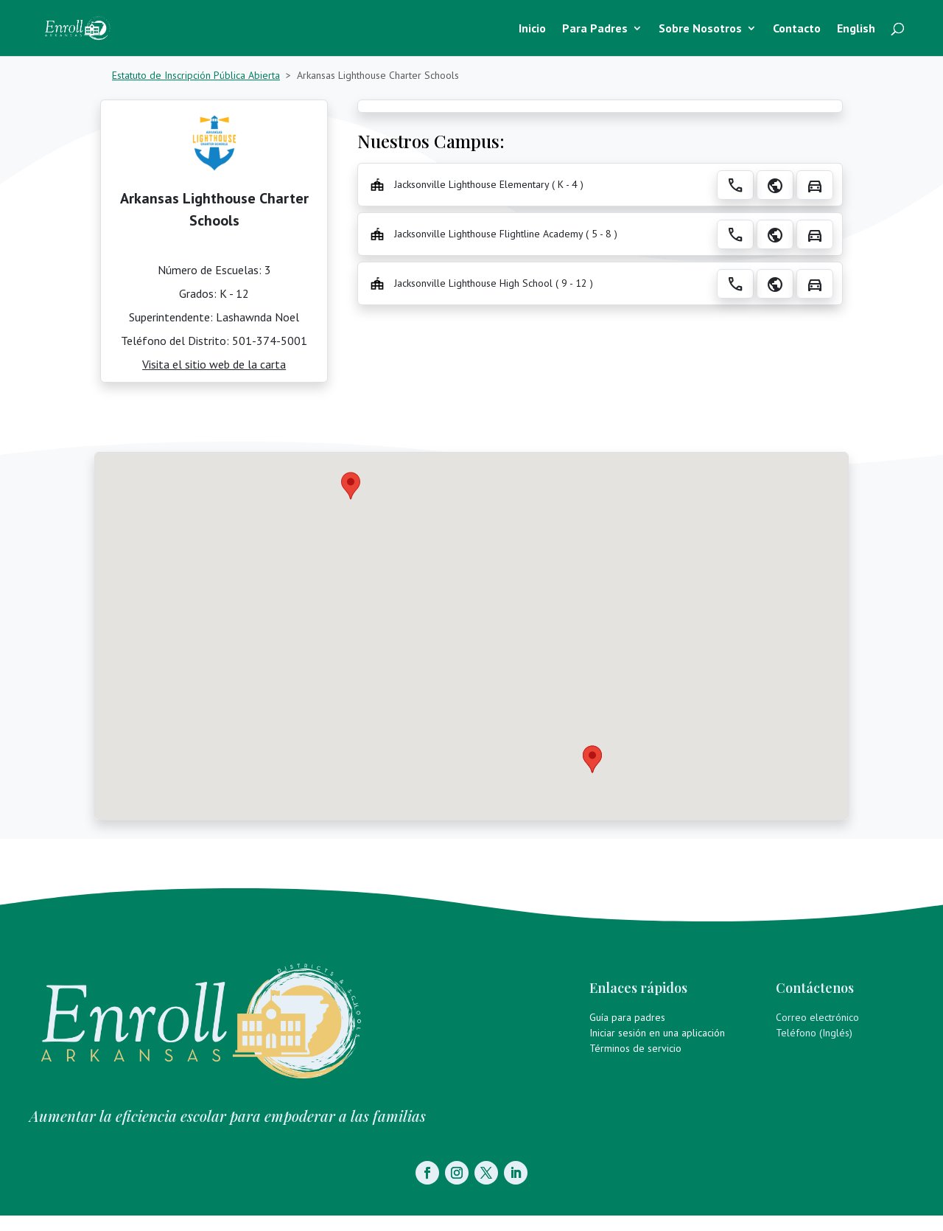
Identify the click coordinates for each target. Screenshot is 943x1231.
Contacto (797, 29)
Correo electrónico (817, 1017)
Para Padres (595, 29)
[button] (592, 759)
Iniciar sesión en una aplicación (657, 1032)
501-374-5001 (269, 340)
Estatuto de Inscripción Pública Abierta (196, 75)
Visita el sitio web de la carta (214, 364)
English (856, 29)
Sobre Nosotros (700, 29)
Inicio (532, 29)
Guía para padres (627, 1017)
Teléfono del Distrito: (176, 340)
